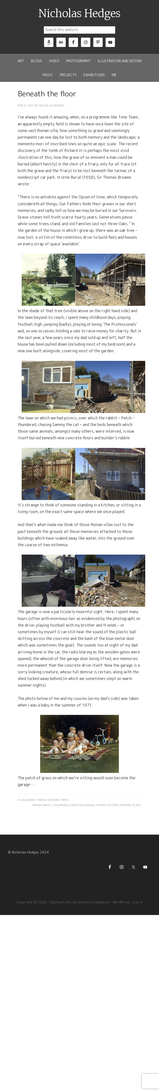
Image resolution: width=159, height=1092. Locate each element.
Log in (137, 902)
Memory (125, 805)
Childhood (60, 805)
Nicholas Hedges (80, 13)
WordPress (121, 902)
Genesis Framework (94, 902)
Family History (48, 800)
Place (136, 805)
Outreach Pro (60, 902)
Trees (64, 800)
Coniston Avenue (82, 805)
